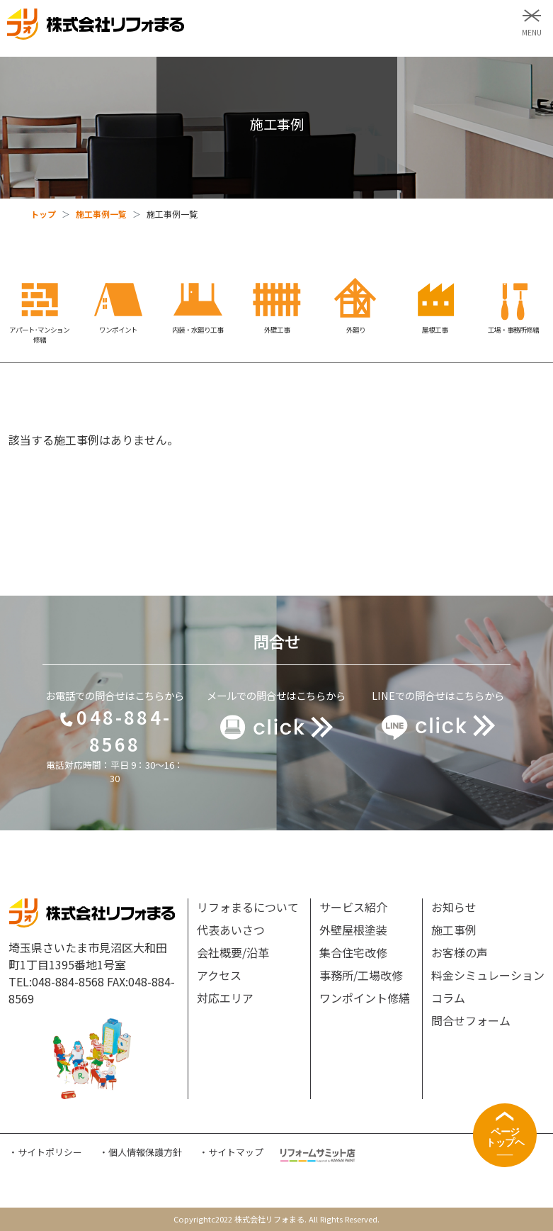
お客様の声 (459, 952)
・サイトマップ (231, 1152)
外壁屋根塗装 (353, 929)
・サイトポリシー (45, 1152)
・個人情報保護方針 (140, 1152)
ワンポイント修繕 (364, 997)
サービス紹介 (353, 906)
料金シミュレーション (488, 975)
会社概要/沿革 (233, 952)
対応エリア (225, 997)
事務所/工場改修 (361, 975)
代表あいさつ (231, 929)
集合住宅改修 (353, 952)
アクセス (219, 975)
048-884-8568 (114, 730)
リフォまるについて (248, 906)
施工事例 (454, 929)
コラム (448, 997)
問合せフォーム (471, 1020)
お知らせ (454, 906)
